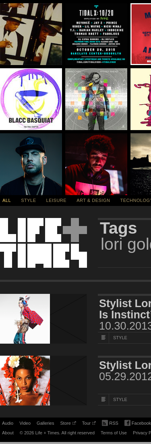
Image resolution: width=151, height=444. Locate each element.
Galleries (45, 423)
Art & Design (93, 200)
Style (28, 200)
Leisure (56, 200)
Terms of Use (114, 432)
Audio (7, 423)
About (8, 432)
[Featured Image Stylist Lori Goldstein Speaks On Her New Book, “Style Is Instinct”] (43, 319)
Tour (89, 424)
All (6, 200)
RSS (110, 422)
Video (25, 423)
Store (68, 424)
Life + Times (43, 243)
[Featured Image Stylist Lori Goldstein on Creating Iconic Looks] (43, 380)
